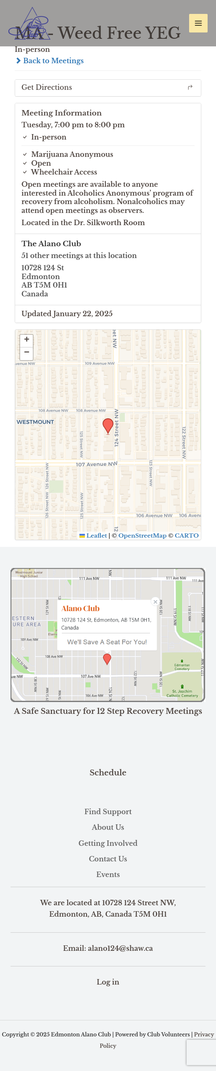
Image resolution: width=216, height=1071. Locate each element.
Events (108, 874)
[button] (105, 420)
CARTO (187, 535)
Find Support (108, 811)
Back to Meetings (49, 61)
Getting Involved (108, 843)
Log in (108, 982)
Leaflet (93, 535)
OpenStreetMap (143, 535)
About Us (108, 827)
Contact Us (108, 859)
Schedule (108, 773)
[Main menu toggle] (198, 23)
